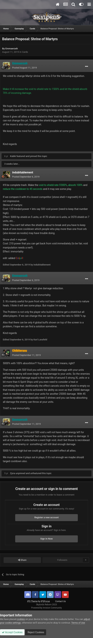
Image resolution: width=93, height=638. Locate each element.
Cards (25, 52)
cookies (21, 619)
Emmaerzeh (11, 48)
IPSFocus (45, 601)
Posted (24, 67)
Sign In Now (46, 538)
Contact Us (60, 601)
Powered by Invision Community (46, 608)
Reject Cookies (35, 632)
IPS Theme (32, 601)
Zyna (12, 473)
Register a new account (46, 517)
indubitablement (22, 172)
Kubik (13, 156)
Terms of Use (78, 622)
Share (22, 560)
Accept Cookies (12, 632)
